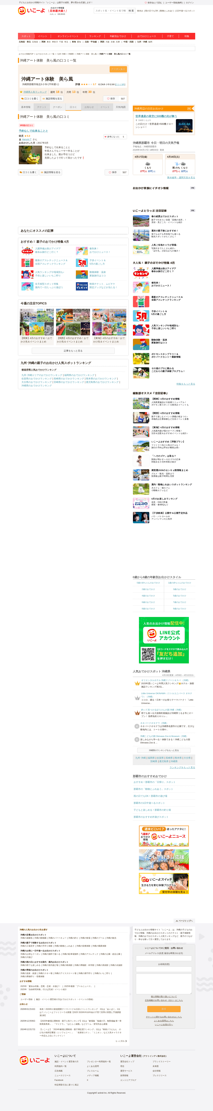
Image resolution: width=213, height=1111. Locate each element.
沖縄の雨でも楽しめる (30, 965)
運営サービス (126, 1071)
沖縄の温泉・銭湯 (28, 973)
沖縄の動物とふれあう (64, 946)
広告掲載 (59, 1071)
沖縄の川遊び (26, 957)
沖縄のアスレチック (89, 954)
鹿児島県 (164, 761)
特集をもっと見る (186, 384)
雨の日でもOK (151, 11)
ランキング (95, 36)
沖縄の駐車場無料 (70, 954)
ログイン (190, 2)
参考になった (112, 137)
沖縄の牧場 (85, 938)
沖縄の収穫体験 (83, 946)
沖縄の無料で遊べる (51, 954)
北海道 (35, 42)
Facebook (59, 1080)
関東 (44, 42)
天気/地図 (121, 107)
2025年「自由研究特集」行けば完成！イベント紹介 (43, 989)
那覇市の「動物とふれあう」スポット (153, 789)
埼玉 (66, 42)
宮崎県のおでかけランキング (69, 382)
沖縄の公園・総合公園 (110, 954)
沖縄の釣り (73, 938)
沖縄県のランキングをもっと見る (164, 750)
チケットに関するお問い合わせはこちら (164, 1017)
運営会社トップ (127, 1061)
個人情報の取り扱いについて (164, 996)
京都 (113, 42)
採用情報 (124, 1075)
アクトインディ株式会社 (155, 1056)
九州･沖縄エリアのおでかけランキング (41, 375)
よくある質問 (93, 1066)
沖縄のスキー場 (45, 973)
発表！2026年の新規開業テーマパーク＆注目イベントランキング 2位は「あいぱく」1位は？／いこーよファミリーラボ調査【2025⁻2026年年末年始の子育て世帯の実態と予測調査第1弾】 (80, 1012)
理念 (122, 1066)
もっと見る (120, 1041)
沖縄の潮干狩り (85, 973)
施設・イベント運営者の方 (67, 1061)
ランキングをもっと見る (182, 767)
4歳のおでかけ (148, 596)
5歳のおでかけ (179, 596)
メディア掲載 (93, 1075)
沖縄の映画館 (66, 965)
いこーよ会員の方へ (164, 1024)
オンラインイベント (68, 36)
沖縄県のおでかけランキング (36, 385)
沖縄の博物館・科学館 (84, 965)
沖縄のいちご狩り (102, 973)
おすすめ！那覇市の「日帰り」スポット (155, 782)
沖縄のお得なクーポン (30, 954)
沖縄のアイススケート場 (65, 973)
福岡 (150, 42)
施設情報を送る (52, 98)
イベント (42, 36)
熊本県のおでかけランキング (101, 378)
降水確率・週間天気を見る (181, 177)
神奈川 (55, 42)
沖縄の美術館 (102, 965)
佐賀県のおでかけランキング (36, 378)
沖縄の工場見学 (27, 946)
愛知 (79, 42)
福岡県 (151, 757)
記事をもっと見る (73, 350)
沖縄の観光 (111, 938)
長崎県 (169, 757)
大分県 (187, 757)
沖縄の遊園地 (26, 938)
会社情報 (157, 1071)
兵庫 (118, 42)
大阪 (107, 42)
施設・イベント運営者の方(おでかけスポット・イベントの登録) (64, 999)
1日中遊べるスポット (185, 11)
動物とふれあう (167, 11)
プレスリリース (160, 1075)
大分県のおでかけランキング (36, 382)
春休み (140, 11)
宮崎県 (153, 761)
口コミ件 (120, 84)
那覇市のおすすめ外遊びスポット (151, 817)
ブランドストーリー (162, 1061)
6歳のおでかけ (148, 602)
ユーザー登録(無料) (174, 2)
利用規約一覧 (61, 1066)
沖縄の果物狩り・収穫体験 (32, 976)
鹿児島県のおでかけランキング (102, 382)
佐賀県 (160, 757)
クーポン (57, 107)
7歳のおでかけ (179, 602)
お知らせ (89, 107)
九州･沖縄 (140, 757)
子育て (170, 36)
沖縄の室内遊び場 (50, 965)
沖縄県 (174, 761)
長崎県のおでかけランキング (69, 378)
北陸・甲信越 (91, 42)
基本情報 (25, 107)
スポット (26, 36)
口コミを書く (29, 98)
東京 (49, 42)
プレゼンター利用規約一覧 (99, 1061)
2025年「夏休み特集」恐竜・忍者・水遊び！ (40, 986)
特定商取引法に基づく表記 (67, 1085)
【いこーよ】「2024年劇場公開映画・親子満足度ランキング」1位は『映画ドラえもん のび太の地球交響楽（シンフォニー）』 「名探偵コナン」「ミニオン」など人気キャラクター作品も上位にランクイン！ (80, 1032)
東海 (74, 42)
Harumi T (26, 139)
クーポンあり (118, 69)
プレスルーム (93, 1071)
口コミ (73, 107)
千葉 (61, 42)
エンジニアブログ (128, 1080)
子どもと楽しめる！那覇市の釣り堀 (152, 810)
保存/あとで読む (153, 2)
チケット (41, 107)
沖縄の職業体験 (99, 946)
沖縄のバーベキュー (57, 938)
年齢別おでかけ (118, 36)
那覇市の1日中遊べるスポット (149, 803)
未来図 (156, 1066)
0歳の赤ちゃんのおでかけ (148, 583)
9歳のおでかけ (179, 609)
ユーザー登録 (26, 999)
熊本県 (178, 757)
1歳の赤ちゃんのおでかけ (179, 583)
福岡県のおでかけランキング (79, 375)
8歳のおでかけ (148, 609)
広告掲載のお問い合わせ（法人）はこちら (164, 1000)
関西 (102, 42)
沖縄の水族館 (116, 965)
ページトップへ (184, 921)
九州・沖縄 (142, 42)
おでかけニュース (146, 36)
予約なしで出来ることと (33, 130)
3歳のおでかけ (179, 589)
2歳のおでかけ (148, 589)
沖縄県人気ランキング (35, 92)
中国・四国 (128, 42)
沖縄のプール (98, 938)
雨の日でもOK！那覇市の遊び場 (150, 796)
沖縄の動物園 (40, 938)
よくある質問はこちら (164, 1021)
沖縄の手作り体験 (44, 946)
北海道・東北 (25, 42)
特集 (187, 36)
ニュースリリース (63, 1075)
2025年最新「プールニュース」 (78, 986)
